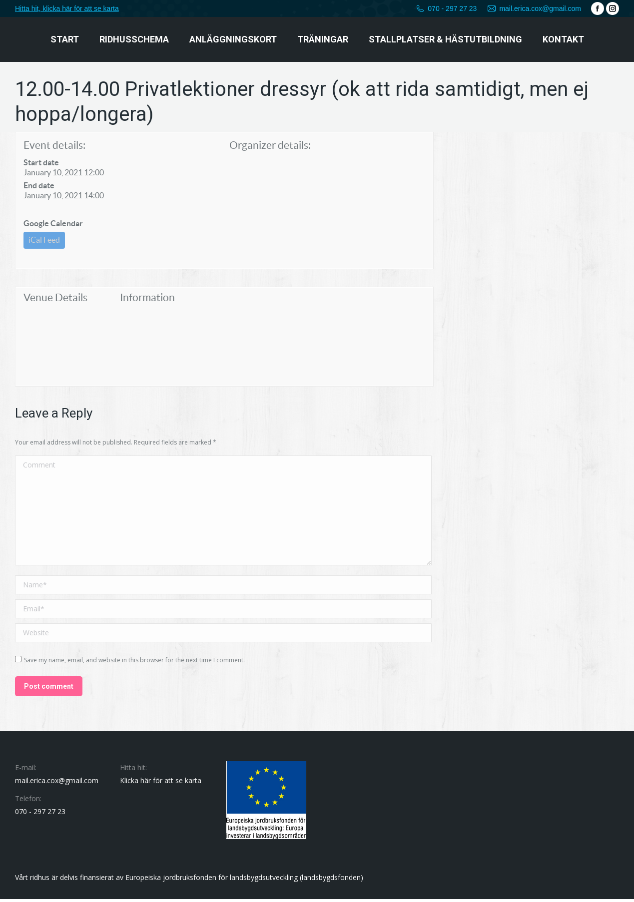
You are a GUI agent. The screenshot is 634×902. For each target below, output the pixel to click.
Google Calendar (53, 223)
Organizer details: (270, 145)
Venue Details (55, 300)
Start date (41, 162)
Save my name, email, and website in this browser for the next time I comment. (134, 663)
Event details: (54, 145)
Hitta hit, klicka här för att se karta (67, 8)
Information (147, 300)
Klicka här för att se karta (160, 783)
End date (38, 185)
